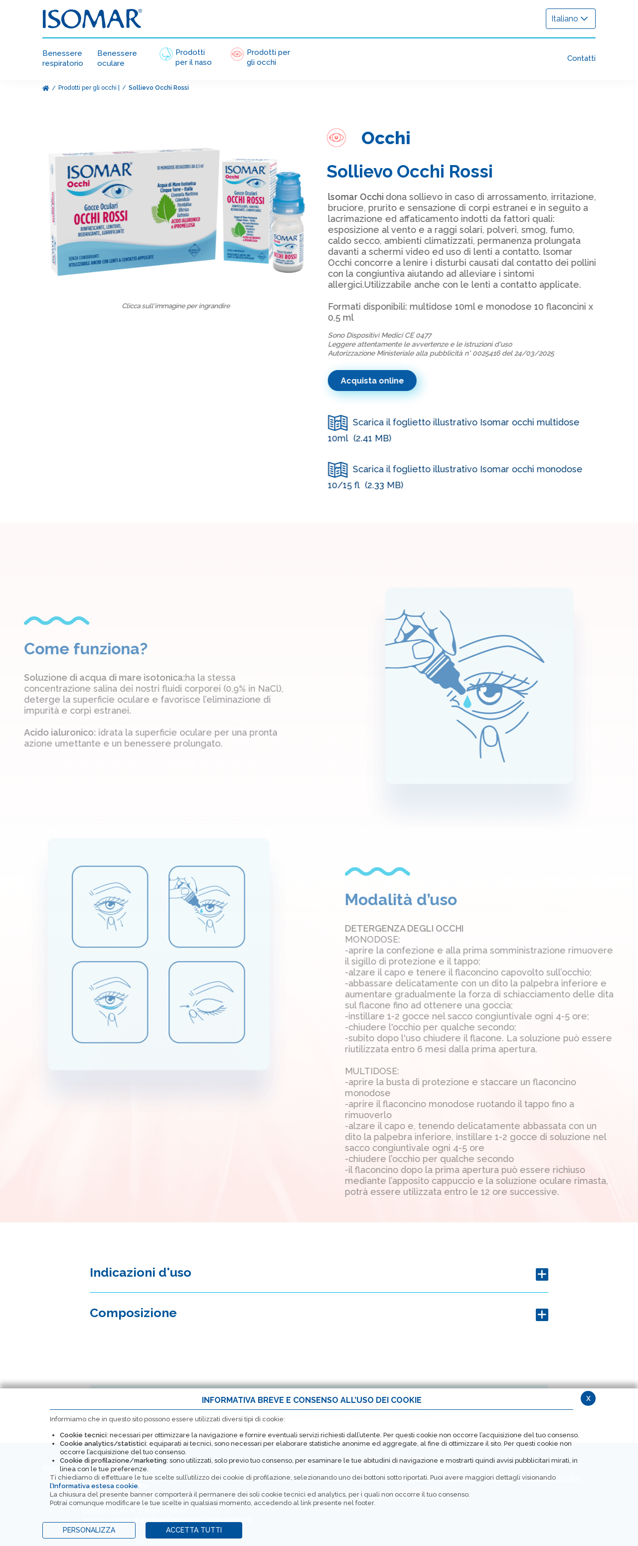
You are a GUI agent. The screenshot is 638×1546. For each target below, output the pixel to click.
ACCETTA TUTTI (194, 1530)
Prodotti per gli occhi (87, 87)
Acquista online (380, 381)
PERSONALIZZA (89, 1530)
